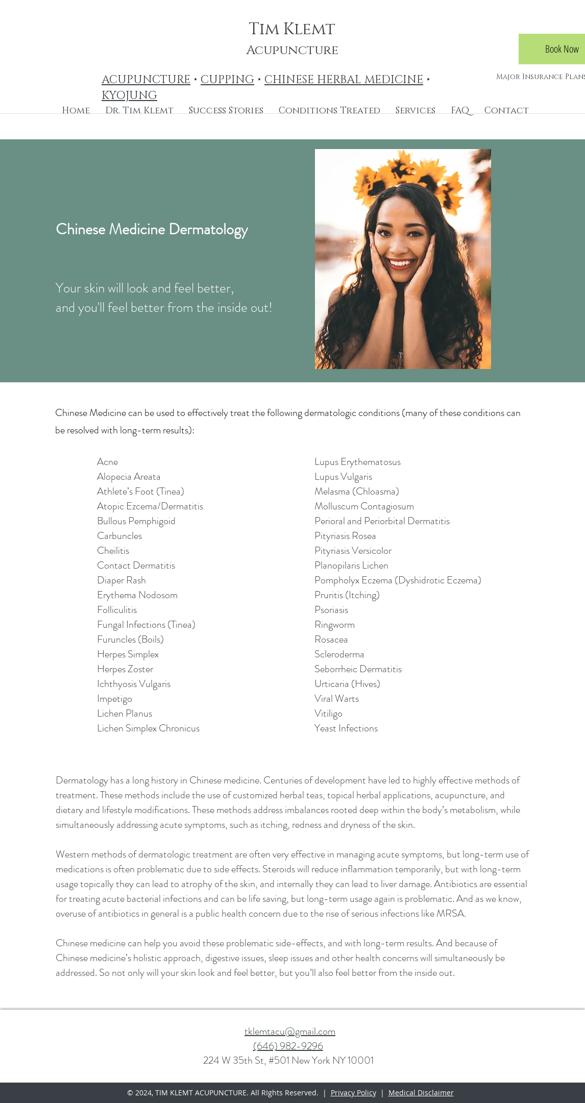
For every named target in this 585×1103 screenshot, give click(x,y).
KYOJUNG (129, 95)
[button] (329, 111)
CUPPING (227, 79)
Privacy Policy (353, 1092)
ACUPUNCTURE (146, 79)
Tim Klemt (292, 29)
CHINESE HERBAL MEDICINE (343, 79)
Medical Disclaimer (421, 1092)
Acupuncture (292, 50)
